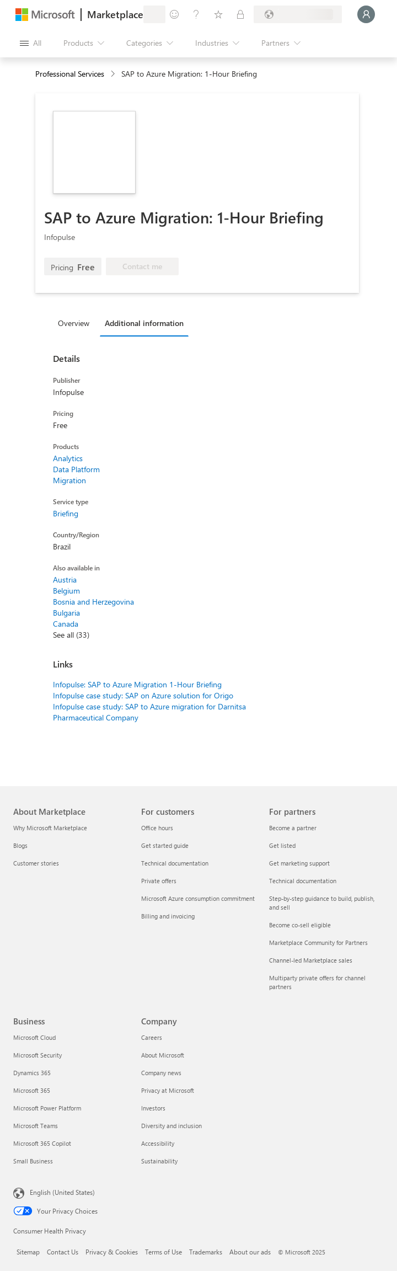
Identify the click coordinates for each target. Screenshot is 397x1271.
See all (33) (71, 634)
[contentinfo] (114, 74)
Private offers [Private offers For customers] (158, 881)
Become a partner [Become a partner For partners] (292, 828)
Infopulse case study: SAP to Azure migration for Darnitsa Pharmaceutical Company (149, 712)
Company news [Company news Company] (161, 1073)
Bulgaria (66, 612)
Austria (65, 579)
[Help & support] (196, 14)
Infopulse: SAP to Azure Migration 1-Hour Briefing (137, 684)
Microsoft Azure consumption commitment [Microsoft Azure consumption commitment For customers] (198, 898)
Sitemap (28, 1251)
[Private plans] (240, 14)
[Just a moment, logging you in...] (366, 14)
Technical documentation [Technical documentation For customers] (174, 863)
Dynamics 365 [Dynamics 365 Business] (32, 1073)
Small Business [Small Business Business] (33, 1161)
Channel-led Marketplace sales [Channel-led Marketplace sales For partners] (310, 960)
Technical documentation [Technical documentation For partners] (302, 881)
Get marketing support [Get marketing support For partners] (299, 863)
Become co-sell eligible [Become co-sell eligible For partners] (300, 925)
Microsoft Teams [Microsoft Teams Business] (35, 1126)
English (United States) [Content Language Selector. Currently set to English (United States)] (62, 1192)
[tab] (76, 323)
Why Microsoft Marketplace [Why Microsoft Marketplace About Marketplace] (50, 828)
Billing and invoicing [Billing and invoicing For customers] (168, 916)
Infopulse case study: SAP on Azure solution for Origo (143, 695)
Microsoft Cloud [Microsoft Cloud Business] (34, 1037)
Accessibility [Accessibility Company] (157, 1143)
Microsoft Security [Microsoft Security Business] (37, 1055)
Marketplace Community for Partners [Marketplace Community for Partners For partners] (318, 942)
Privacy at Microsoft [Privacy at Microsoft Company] (167, 1090)
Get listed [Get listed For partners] (282, 845)
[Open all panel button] (30, 43)
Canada (65, 623)
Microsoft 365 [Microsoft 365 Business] (31, 1090)
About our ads (250, 1251)
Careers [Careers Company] (151, 1037)
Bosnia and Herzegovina (93, 601)
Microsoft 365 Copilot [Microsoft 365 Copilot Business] (42, 1143)
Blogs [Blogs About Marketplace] (20, 845)
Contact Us (62, 1251)
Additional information (144, 323)
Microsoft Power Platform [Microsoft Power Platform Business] (47, 1108)
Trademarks (205, 1251)
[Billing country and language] (298, 14)
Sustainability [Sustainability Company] (159, 1161)
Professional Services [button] (69, 73)
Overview (73, 323)
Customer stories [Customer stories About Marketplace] (36, 863)
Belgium (66, 590)
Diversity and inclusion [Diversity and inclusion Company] (171, 1126)
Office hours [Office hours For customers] (157, 828)
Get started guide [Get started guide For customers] (165, 845)
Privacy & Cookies (111, 1251)
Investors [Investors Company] (153, 1108)
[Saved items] (218, 14)
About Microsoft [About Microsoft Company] (162, 1055)
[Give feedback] (174, 14)
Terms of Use (163, 1251)
